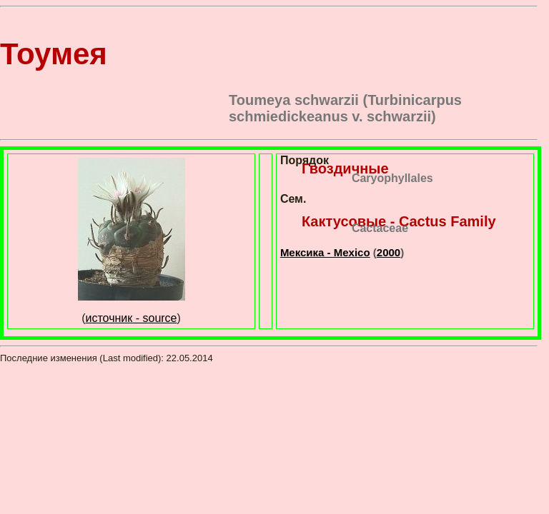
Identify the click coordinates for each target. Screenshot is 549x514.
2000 (388, 252)
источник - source (131, 318)
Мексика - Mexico (325, 252)
